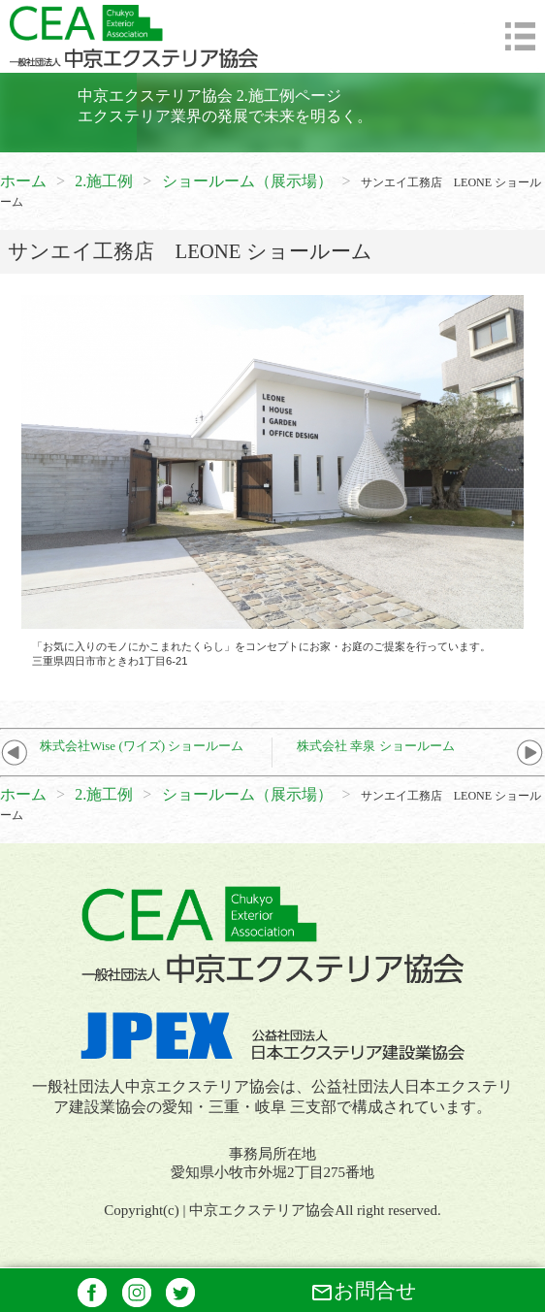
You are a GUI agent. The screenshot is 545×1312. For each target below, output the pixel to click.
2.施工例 (104, 181)
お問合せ (363, 1291)
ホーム (23, 181)
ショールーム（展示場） (247, 181)
